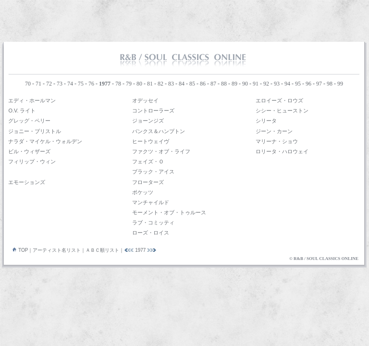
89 (234, 83)
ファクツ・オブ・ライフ (161, 151)
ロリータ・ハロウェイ (282, 151)
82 (160, 83)
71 (38, 83)
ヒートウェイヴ (150, 141)
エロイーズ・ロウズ (279, 100)
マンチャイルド (150, 202)
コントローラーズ (153, 110)
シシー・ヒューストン (282, 110)
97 (319, 83)
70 (28, 83)
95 (298, 83)
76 (91, 83)
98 (329, 83)
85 (192, 83)
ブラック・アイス (153, 171)
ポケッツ (142, 192)
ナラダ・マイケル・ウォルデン (45, 141)
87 (213, 83)
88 (224, 83)
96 (308, 83)
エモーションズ (26, 182)
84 (181, 83)
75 (81, 83)
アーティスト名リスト (57, 250)
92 (266, 83)
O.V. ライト (22, 110)
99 (340, 83)
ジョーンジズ (148, 121)
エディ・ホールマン (32, 100)
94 (287, 83)
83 (171, 83)
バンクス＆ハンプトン (158, 131)
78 (118, 83)
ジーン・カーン (274, 131)
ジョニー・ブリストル (34, 131)
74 (70, 83)
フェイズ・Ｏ (148, 161)
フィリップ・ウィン (32, 161)
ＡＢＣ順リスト (102, 250)
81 (150, 83)
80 (139, 83)
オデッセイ (145, 100)
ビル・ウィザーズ (29, 151)
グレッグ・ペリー (29, 121)
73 (59, 83)
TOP (18, 250)
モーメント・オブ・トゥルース (169, 212)
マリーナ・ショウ (277, 141)
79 (129, 83)
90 (245, 83)
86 (203, 83)
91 (255, 83)
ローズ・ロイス (150, 232)
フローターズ (148, 182)
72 (49, 83)
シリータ (266, 121)
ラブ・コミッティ (153, 222)
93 (277, 83)
